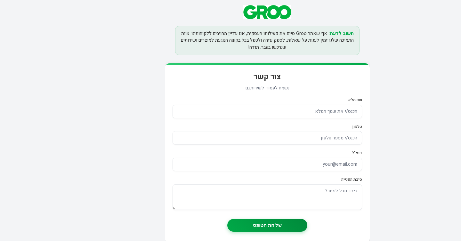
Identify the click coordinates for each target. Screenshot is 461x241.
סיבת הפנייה (314, 179)
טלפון (320, 126)
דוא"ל (320, 153)
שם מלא (318, 100)
